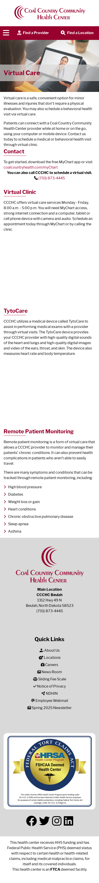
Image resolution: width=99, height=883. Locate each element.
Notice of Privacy (49, 686)
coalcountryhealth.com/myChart (31, 167)
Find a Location (77, 33)
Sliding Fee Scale (49, 679)
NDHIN (50, 693)
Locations (50, 657)
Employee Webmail (49, 701)
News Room (49, 672)
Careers (49, 665)
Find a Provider (32, 33)
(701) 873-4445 (51, 178)
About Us (50, 650)
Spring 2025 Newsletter (49, 708)
